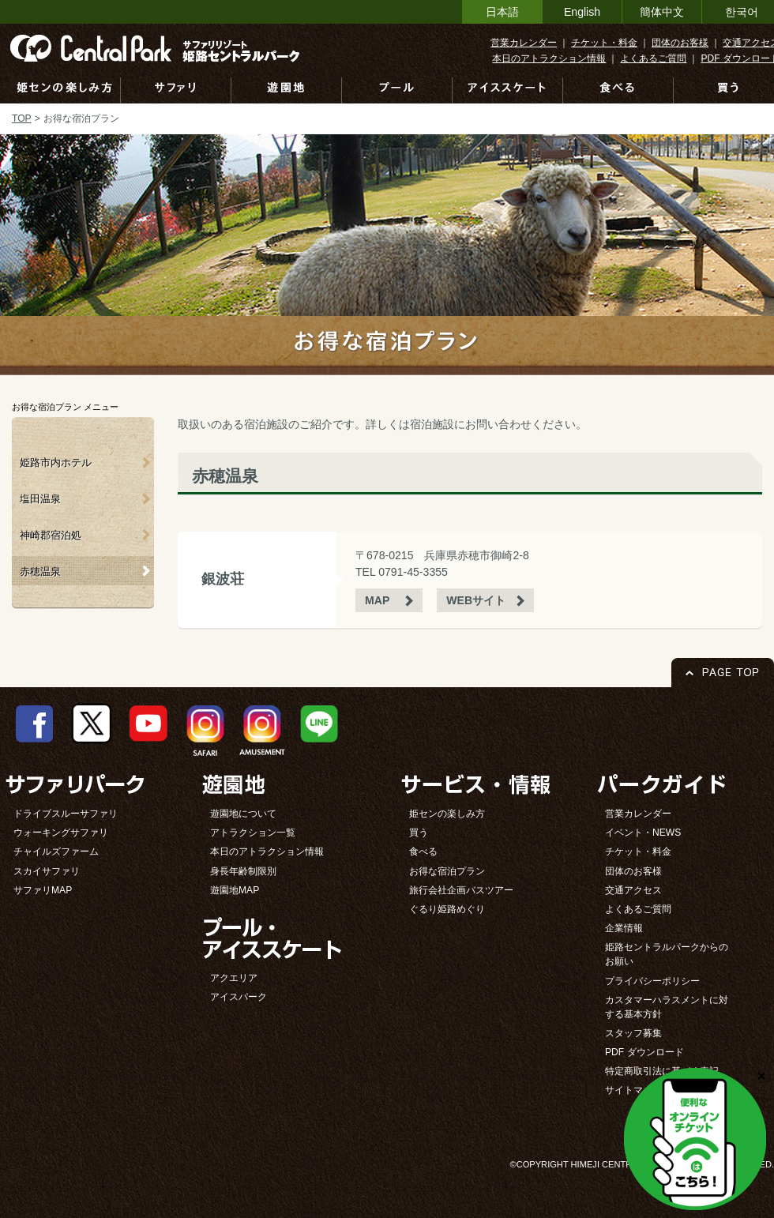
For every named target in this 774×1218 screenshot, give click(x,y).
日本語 (502, 12)
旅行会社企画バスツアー (461, 890)
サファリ (176, 90)
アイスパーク (238, 996)
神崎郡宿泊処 (50, 535)
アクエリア (233, 977)
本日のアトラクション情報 (549, 58)
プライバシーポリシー (652, 981)
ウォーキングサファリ (60, 832)
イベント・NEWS (643, 832)
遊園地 (286, 90)
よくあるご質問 (653, 58)
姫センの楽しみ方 (64, 90)
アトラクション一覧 (252, 832)
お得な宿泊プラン (447, 871)
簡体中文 (662, 12)
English (582, 12)
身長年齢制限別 (243, 871)
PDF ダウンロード (644, 1052)
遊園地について (243, 813)
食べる (618, 90)
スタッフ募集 (633, 1033)
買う (418, 832)
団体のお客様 (680, 42)
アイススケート (508, 90)
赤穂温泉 (40, 571)
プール (397, 90)
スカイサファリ (46, 871)
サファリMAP (42, 890)
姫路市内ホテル (56, 462)
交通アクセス (633, 890)
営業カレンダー (523, 42)
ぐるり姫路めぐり (447, 909)
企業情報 (624, 928)
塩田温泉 (40, 499)
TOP (22, 118)
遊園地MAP (234, 890)
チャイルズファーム (56, 851)
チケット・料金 (604, 42)
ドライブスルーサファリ (65, 813)
